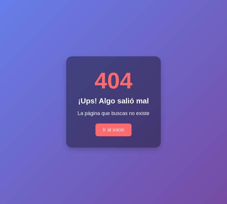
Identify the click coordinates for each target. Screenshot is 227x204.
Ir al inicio (113, 129)
